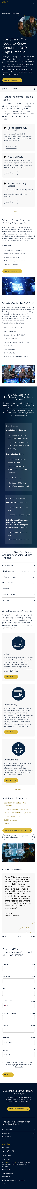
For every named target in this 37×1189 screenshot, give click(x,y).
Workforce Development (11, 13)
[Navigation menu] (33, 3)
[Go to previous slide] (4, 936)
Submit (8, 1074)
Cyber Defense (18, 565)
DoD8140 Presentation (12, 819)
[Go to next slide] (33, 936)
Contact (4, 1184)
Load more (18, 211)
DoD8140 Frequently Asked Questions (17, 816)
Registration (18, 1129)
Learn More (11, 679)
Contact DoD (8, 826)
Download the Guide (12, 80)
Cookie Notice (6, 1176)
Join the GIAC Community (18, 1109)
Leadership (18, 589)
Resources (18, 1133)
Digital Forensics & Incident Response (18, 571)
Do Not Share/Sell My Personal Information (13, 1180)
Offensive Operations (18, 577)
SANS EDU (18, 600)
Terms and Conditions (10, 1162)
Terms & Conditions (7, 1173)
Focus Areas (18, 1137)
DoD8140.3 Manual (10, 823)
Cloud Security (18, 583)
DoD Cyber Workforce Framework (16, 812)
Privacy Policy (19, 1067)
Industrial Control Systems (18, 595)
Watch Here (11, 148)
